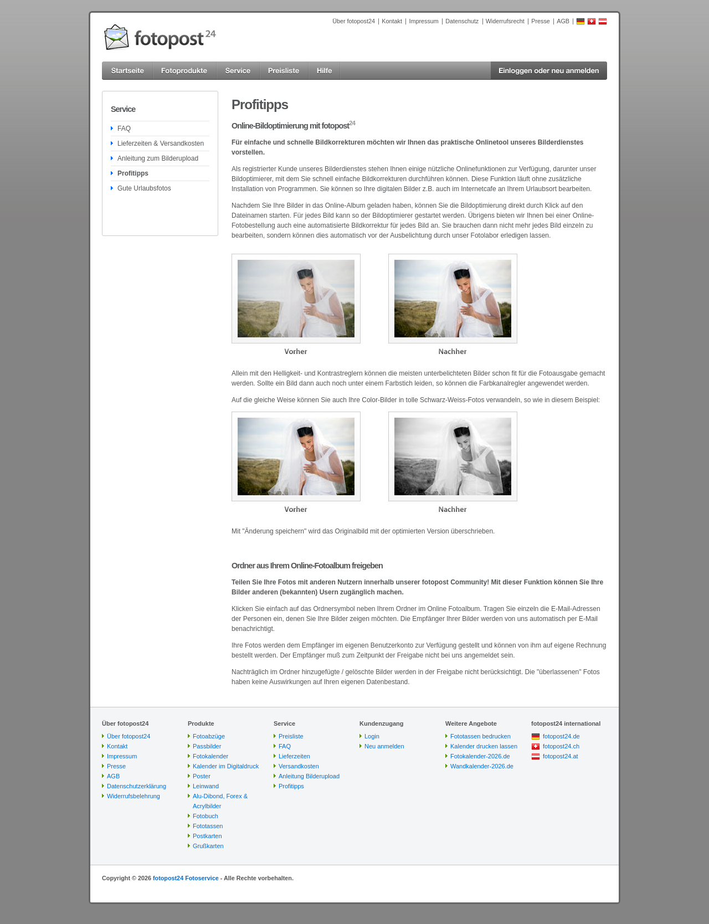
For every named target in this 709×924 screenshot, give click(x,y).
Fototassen (208, 826)
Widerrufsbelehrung (133, 796)
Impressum (423, 21)
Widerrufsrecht (505, 21)
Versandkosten (299, 766)
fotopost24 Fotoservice (186, 878)
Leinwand (206, 786)
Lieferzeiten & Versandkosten (160, 143)
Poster (201, 776)
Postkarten (207, 836)
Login (371, 736)
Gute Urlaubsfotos (144, 188)
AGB (563, 21)
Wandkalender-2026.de (481, 766)
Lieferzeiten (294, 756)
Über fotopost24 (353, 21)
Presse (540, 21)
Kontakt (392, 21)
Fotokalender (210, 756)
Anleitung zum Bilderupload (157, 158)
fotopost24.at (560, 756)
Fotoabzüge (209, 736)
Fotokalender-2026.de (480, 756)
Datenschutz (462, 21)
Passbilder (207, 746)
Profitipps (132, 173)
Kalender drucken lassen (483, 746)
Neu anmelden (384, 746)
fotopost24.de (561, 736)
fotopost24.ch (561, 746)
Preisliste (291, 736)
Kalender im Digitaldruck (226, 766)
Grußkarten (208, 846)
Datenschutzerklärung (136, 786)
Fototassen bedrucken (480, 736)
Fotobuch (205, 816)
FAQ (124, 128)
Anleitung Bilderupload (309, 776)
